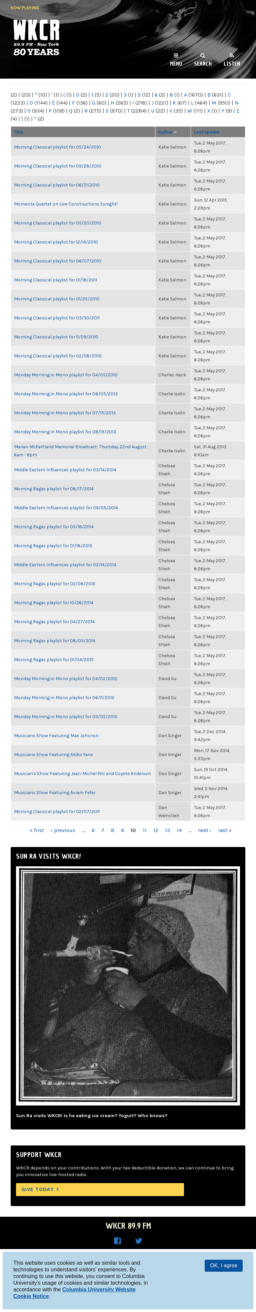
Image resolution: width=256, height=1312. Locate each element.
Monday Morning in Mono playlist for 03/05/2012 (65, 716)
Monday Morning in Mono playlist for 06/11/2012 (64, 697)
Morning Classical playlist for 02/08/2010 (58, 355)
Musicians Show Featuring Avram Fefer (54, 792)
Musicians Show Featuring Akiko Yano (53, 754)
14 (179, 830)
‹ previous (63, 830)
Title (18, 132)
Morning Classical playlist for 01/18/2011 (55, 279)
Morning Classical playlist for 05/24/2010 (57, 147)
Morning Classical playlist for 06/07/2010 (57, 260)
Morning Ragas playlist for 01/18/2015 (53, 545)
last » (225, 830)
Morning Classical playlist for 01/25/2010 (57, 298)
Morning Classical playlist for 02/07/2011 (57, 811)
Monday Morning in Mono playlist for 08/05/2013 (66, 393)
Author (167, 132)
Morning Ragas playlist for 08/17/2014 (54, 488)
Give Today (37, 1189)
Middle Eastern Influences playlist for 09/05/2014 (66, 507)
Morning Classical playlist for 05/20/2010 (57, 222)
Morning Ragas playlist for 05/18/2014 (54, 526)
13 (167, 830)
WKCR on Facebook (117, 1241)
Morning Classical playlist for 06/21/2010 (57, 185)
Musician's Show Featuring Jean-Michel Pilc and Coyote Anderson (82, 773)
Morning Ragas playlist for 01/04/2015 (54, 659)
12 (155, 830)
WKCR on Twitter (138, 1241)
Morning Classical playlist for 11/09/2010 (56, 336)
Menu (176, 63)
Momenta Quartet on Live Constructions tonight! (66, 204)
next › (205, 830)
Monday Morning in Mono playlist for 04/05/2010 (66, 374)
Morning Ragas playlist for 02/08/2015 (54, 583)
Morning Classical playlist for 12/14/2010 (56, 241)
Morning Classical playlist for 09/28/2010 (57, 166)
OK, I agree (223, 1265)
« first (37, 830)
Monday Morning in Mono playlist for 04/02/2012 (65, 678)
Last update (207, 132)
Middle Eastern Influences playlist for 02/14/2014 (65, 564)
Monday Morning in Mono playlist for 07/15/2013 (65, 412)
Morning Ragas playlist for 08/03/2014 (54, 640)
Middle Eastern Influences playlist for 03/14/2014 (65, 469)
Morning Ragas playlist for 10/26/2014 (53, 602)
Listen (232, 63)
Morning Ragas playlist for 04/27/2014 (54, 621)
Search (203, 63)
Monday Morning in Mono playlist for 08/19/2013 (65, 431)
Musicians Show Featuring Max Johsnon (56, 735)
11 (145, 830)
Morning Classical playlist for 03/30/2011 (57, 317)
